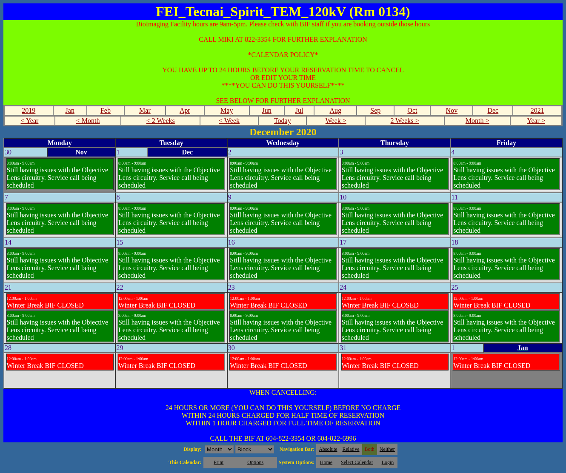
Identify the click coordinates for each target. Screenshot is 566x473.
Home (326, 462)
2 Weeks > (405, 120)
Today (282, 120)
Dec (492, 110)
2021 (537, 110)
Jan (70, 110)
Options (255, 462)
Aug (335, 110)
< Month (88, 120)
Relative (351, 449)
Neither (387, 449)
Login (388, 462)
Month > (477, 120)
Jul (299, 110)
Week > (336, 120)
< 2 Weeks (160, 120)
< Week (229, 120)
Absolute (328, 449)
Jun (267, 110)
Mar (145, 110)
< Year (29, 120)
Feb (105, 110)
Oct (412, 110)
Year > (536, 120)
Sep (375, 110)
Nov (452, 110)
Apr (185, 110)
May (226, 110)
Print (218, 462)
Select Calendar (357, 462)
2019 (28, 110)
